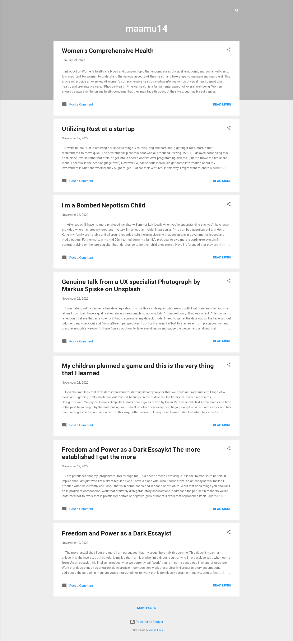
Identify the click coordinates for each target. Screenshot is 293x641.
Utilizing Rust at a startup (98, 128)
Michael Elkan (156, 630)
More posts (146, 608)
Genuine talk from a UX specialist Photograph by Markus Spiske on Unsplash (131, 285)
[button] (228, 50)
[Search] (236, 11)
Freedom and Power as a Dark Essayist (116, 533)
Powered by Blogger (146, 622)
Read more (222, 104)
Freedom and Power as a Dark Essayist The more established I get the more (131, 453)
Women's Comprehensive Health (108, 50)
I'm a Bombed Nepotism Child (103, 205)
